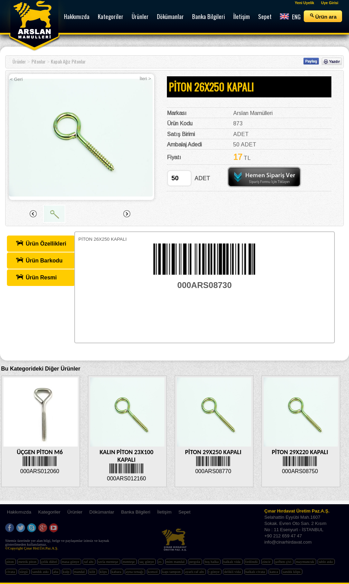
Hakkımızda (19, 512)
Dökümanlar (101, 512)
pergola (195, 562)
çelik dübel (49, 562)
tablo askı (326, 562)
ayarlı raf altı (195, 572)
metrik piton (27, 562)
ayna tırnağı (135, 572)
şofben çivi (283, 562)
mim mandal (176, 562)
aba (56, 572)
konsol (153, 572)
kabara (117, 572)
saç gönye (147, 562)
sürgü (24, 572)
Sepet (184, 512)
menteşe (129, 562)
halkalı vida (232, 562)
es (161, 562)
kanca (274, 572)
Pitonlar (38, 61)
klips (104, 572)
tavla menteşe (108, 562)
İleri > (145, 78)
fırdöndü (251, 562)
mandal (80, 572)
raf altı (89, 562)
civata (11, 572)
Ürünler (19, 61)
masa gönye (71, 562)
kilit (92, 572)
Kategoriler (49, 512)
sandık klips (292, 572)
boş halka (212, 562)
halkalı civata (255, 572)
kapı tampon (171, 572)
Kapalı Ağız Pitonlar (68, 61)
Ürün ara (323, 16)
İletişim (164, 512)
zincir (267, 562)
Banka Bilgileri (135, 512)
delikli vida (233, 572)
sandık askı (40, 572)
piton (10, 562)
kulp (66, 572)
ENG (290, 16)
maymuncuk (305, 562)
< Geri (16, 79)
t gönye (214, 572)
